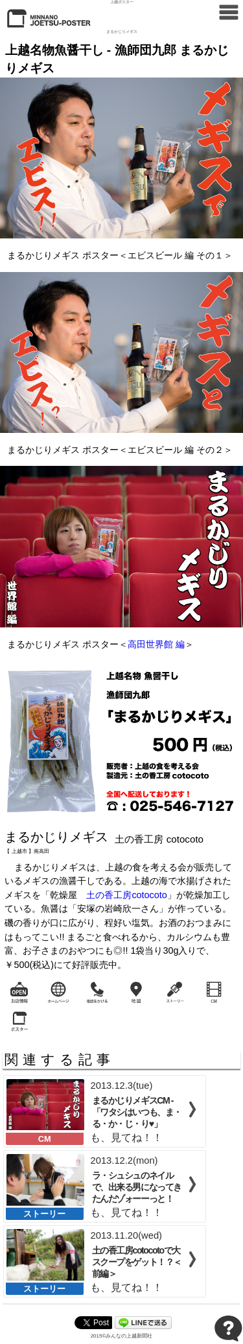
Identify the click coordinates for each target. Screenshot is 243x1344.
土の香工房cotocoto (126, 895)
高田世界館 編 (156, 644)
